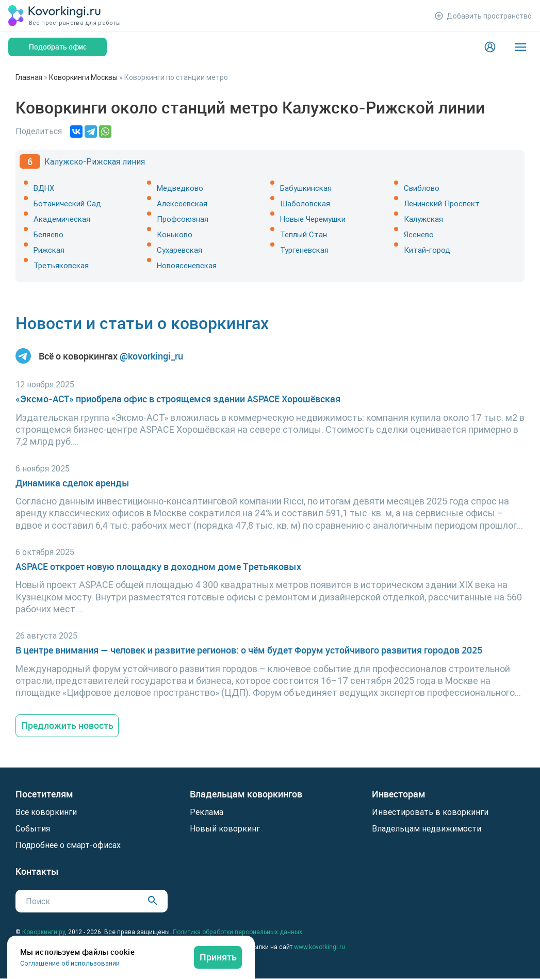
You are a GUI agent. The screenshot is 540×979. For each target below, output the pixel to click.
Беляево (48, 234)
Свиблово (421, 188)
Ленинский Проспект (442, 203)
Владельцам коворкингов (246, 794)
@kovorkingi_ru (151, 356)
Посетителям (44, 794)
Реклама (206, 812)
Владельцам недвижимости (426, 828)
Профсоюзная (182, 219)
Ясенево (419, 234)
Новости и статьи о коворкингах (142, 323)
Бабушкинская (306, 188)
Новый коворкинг (225, 828)
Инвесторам (399, 794)
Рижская (49, 250)
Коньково (174, 234)
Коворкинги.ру (43, 932)
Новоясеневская (187, 265)
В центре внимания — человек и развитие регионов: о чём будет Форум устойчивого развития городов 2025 (248, 650)
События (32, 828)
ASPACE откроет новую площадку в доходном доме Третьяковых (158, 567)
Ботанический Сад (67, 203)
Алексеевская (182, 203)
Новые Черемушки (313, 219)
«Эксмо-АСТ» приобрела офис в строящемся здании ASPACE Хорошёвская (177, 399)
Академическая (62, 219)
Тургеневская (304, 250)
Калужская (423, 219)
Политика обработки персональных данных (237, 932)
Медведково (180, 188)
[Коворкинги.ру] (54, 15)
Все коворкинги (46, 812)
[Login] (490, 47)
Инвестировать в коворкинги (430, 812)
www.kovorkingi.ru (319, 947)
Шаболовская (305, 203)
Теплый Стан (303, 234)
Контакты (37, 871)
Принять (218, 957)
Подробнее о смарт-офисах (68, 845)
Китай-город (427, 250)
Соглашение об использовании (70, 963)
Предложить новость (67, 725)
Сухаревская (179, 250)
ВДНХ (44, 188)
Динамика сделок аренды (72, 483)
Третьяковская (61, 265)
